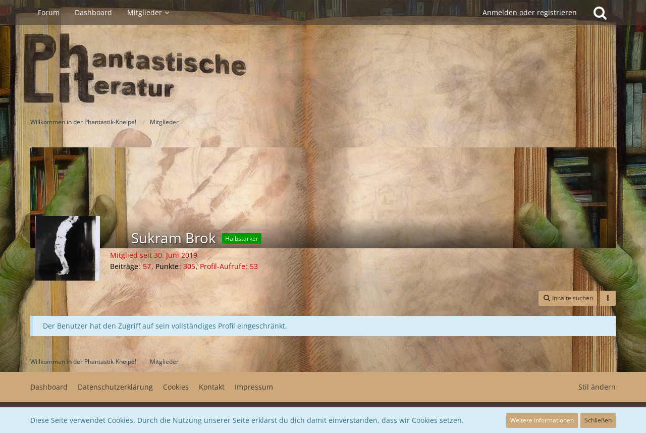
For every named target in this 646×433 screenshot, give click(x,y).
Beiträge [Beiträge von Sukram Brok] (124, 266)
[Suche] (600, 12)
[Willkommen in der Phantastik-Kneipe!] (323, 68)
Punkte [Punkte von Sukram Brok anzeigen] (167, 266)
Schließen (598, 420)
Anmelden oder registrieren (529, 12)
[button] (568, 298)
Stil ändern (597, 387)
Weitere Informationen (542, 420)
